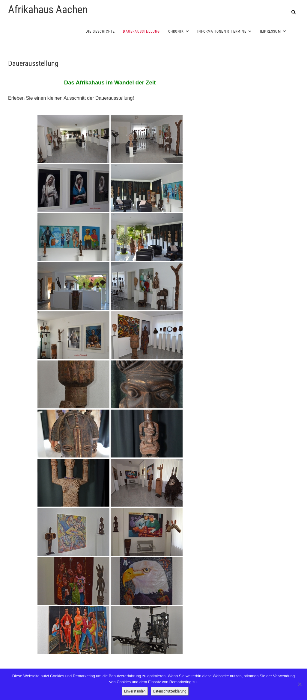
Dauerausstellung (141, 31)
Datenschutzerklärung (169, 691)
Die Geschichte (100, 31)
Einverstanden (134, 691)
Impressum (270, 31)
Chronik (176, 31)
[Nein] (300, 684)
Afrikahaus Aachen (48, 9)
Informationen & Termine (221, 31)
